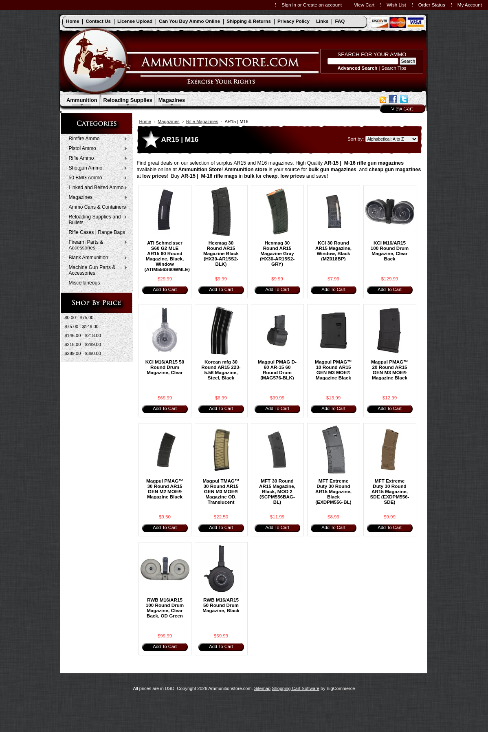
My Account (469, 4)
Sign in (288, 4)
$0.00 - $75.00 (79, 317)
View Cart (364, 4)
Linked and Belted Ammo (96, 188)
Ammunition (81, 100)
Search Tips (394, 68)
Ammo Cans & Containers (96, 207)
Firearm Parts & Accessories (96, 245)
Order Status (431, 4)
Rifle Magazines (202, 121)
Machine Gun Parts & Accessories (96, 270)
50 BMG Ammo (96, 178)
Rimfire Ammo (96, 139)
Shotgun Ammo (96, 168)
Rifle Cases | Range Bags (97, 232)
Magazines (171, 100)
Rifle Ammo (96, 158)
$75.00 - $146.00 (82, 326)
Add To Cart (164, 289)
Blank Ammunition (96, 258)
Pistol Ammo (96, 149)
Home (145, 121)
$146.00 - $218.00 (83, 335)
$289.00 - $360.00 (83, 353)
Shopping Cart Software (295, 688)
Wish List (396, 4)
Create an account (322, 4)
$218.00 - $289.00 (83, 344)
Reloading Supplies (127, 100)
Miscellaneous (84, 283)
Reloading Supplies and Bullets (96, 219)
